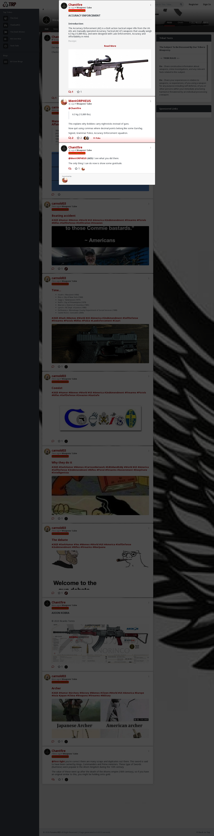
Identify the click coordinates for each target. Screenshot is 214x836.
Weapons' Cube (83, 7)
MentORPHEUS (79, 101)
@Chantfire (74, 108)
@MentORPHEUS (77, 158)
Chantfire (75, 5)
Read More (110, 45)
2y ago (71, 7)
